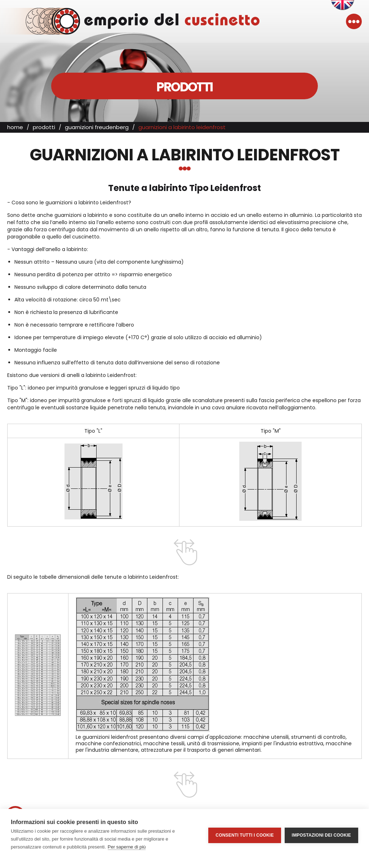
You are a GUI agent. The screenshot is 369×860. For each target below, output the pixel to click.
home (15, 131)
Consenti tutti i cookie (244, 834)
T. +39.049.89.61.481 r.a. (184, 807)
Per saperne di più (127, 847)
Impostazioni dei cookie (321, 834)
